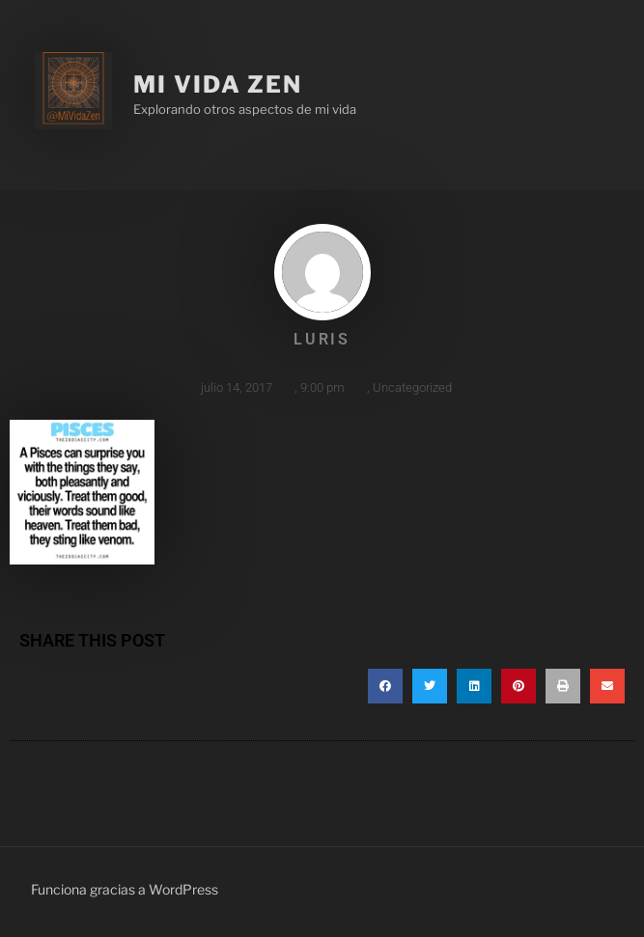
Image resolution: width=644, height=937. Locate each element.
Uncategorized (412, 387)
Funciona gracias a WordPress (124, 889)
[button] (385, 686)
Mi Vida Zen (217, 84)
